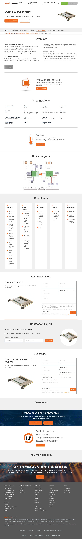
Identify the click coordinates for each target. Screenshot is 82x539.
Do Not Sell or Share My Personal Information (53, 530)
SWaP (35, 506)
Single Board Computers (9, 490)
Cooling (36, 498)
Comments (44, 296)
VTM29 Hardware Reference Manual (11, 245)
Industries (21, 488)
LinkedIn (68, 490)
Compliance (24, 535)
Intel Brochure (41, 228)
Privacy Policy (22, 530)
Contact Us (64, 3)
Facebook (68, 488)
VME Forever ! (27, 236)
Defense (21, 490)
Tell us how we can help (64, 374)
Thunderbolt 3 (37, 502)
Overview (6, 30)
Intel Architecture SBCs (35, 33)
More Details (40, 144)
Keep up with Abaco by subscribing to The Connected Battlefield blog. (57, 309)
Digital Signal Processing (9, 492)
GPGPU (35, 500)
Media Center (52, 500)
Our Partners (52, 502)
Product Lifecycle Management (10, 506)
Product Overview (8, 488)
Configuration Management (10, 508)
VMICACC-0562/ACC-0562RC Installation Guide (11, 227)
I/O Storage (6, 502)
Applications (22, 492)
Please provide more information (49, 379)
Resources (51, 498)
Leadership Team (52, 492)
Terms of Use (38, 530)
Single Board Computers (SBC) (22, 33)
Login (50, 506)
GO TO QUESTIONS (41, 88)
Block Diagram (23, 30)
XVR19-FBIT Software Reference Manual (12, 219)
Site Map (47, 535)
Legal (31, 535)
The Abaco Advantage (53, 490)
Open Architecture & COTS (39, 490)
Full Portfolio (11, 33)
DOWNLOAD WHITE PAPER (35, 422)
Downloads (31, 30)
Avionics (6, 500)
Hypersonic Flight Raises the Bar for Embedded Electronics (27, 229)
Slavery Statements (39, 535)
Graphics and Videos (8, 496)
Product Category (62, 369)
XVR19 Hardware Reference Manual (11, 253)
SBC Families (72, 212)
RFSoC (35, 504)
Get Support (60, 30)
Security (36, 496)
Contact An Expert (52, 30)
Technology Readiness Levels (40, 510)
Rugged (36, 494)
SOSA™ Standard (37, 488)
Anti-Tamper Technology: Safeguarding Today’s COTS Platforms (27, 244)
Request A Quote (41, 30)
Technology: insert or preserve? (41, 413)
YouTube (68, 492)
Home (5, 33)
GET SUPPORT (40, 476)
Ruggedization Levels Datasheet (72, 221)
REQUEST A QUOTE (25, 20)
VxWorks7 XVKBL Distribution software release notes (56, 216)
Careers (51, 504)
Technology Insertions (38, 508)
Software (6, 504)
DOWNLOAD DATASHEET (12, 20)
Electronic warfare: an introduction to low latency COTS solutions (27, 218)
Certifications (52, 494)
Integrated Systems (8, 498)
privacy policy (66, 314)
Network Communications (9, 494)
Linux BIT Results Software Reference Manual (11, 237)
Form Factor (37, 492)
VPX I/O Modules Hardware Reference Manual (11, 262)
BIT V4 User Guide (12, 212)
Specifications (14, 30)
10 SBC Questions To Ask (41, 223)
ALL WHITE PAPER (48, 422)
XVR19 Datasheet (71, 215)
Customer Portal (72, 3)
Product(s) (44, 374)
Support (6, 510)
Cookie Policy (30, 530)
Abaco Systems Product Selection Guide (41, 215)
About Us (51, 488)
